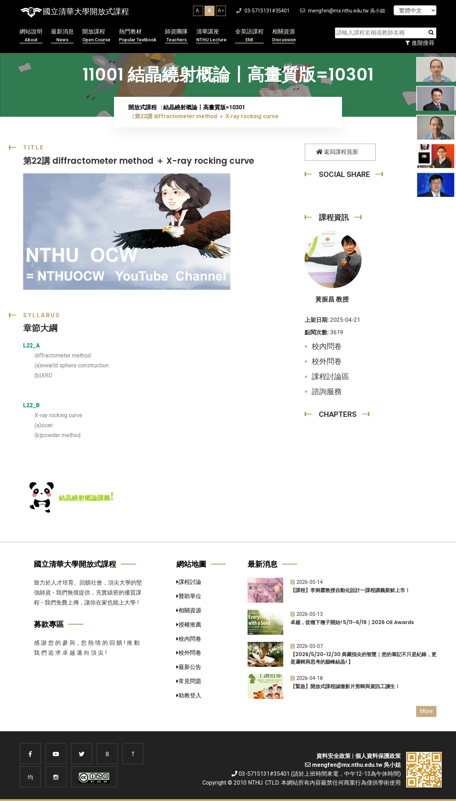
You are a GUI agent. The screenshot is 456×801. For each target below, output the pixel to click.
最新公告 (188, 667)
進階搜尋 (419, 43)
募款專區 (49, 624)
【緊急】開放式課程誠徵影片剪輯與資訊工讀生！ (345, 686)
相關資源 (284, 35)
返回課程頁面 (337, 151)
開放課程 (96, 35)
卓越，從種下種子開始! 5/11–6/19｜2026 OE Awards (352, 622)
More (426, 711)
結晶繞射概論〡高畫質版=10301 (204, 107)
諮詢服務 (327, 391)
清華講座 (211, 35)
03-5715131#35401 (263, 11)
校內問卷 (327, 346)
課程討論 (188, 581)
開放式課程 (142, 107)
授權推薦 (188, 624)
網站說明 (31, 35)
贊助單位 (188, 596)
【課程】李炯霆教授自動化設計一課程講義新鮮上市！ (350, 590)
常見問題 (188, 681)
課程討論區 (330, 376)
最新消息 (62, 35)
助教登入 (188, 695)
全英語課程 (249, 35)
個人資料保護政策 (378, 756)
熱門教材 (137, 35)
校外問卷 (327, 361)
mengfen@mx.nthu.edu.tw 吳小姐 (342, 11)
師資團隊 (176, 35)
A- (198, 11)
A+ (221, 11)
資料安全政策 (333, 756)
